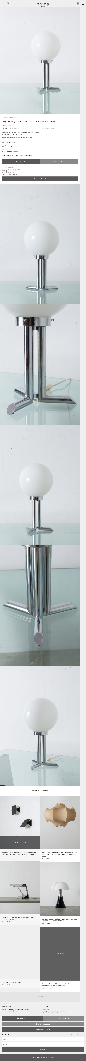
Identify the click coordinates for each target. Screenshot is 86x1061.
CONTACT (23, 1018)
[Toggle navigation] (83, 3)
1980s (50, 988)
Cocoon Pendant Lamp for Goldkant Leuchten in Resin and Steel (57, 984)
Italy (4, 125)
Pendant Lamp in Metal (11, 982)
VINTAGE (28, 155)
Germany (45, 988)
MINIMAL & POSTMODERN (12, 155)
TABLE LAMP (13, 117)
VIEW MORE (39, 996)
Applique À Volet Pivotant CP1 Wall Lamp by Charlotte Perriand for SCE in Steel (19, 853)
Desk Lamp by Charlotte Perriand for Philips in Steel (17, 918)
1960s (48, 858)
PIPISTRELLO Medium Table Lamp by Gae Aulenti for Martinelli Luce (59, 920)
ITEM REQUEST (44, 1024)
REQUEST (22, 162)
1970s (9, 125)
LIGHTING (5, 117)
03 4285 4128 (59, 162)
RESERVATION (41, 179)
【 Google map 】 (8, 1011)
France (4, 857)
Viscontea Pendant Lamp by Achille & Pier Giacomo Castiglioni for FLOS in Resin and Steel (59, 854)
